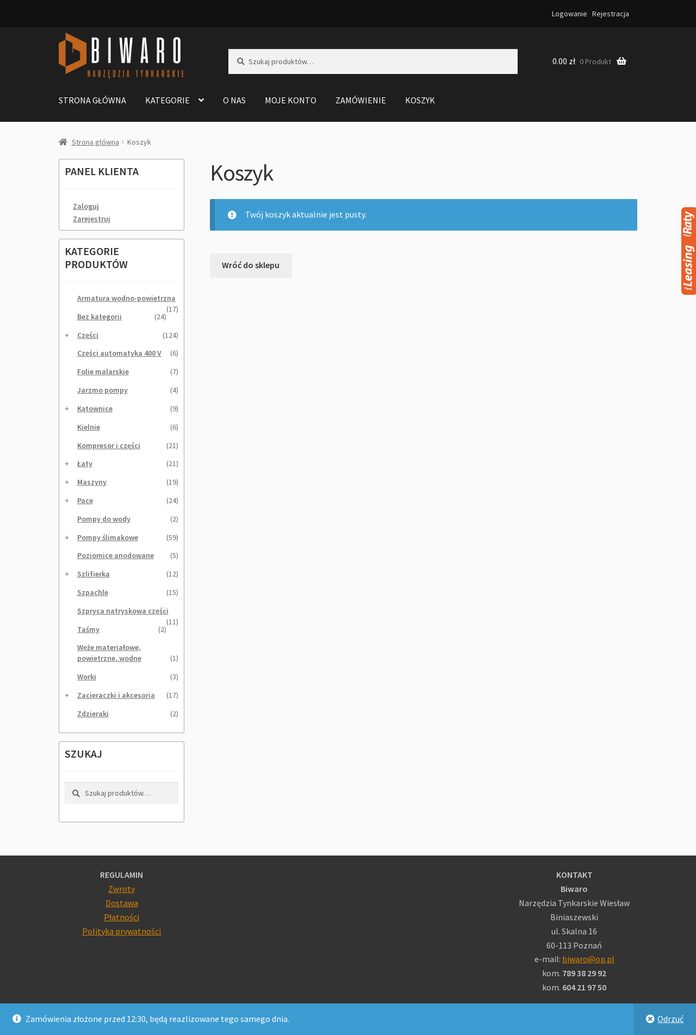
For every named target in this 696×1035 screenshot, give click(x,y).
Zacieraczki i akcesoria (116, 695)
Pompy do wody (103, 519)
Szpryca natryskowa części (123, 611)
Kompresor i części (108, 445)
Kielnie (88, 427)
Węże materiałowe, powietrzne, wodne (109, 652)
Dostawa (121, 902)
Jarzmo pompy (102, 390)
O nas (234, 100)
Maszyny (92, 482)
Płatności (121, 917)
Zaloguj (86, 206)
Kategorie (167, 100)
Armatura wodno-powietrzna (126, 298)
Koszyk (420, 100)
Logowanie (569, 13)
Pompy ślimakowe (107, 537)
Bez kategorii (99, 316)
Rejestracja (610, 13)
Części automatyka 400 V (119, 353)
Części (87, 335)
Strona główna (92, 100)
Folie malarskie (103, 371)
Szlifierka (93, 574)
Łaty (84, 463)
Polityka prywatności (121, 931)
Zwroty (121, 888)
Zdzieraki (93, 713)
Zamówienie (360, 100)
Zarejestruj (91, 219)
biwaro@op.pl (588, 958)
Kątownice (95, 408)
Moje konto (290, 100)
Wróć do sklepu (250, 264)
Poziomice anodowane (115, 555)
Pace (85, 500)
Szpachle (92, 592)
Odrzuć (670, 1018)
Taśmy (88, 629)
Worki (86, 676)
